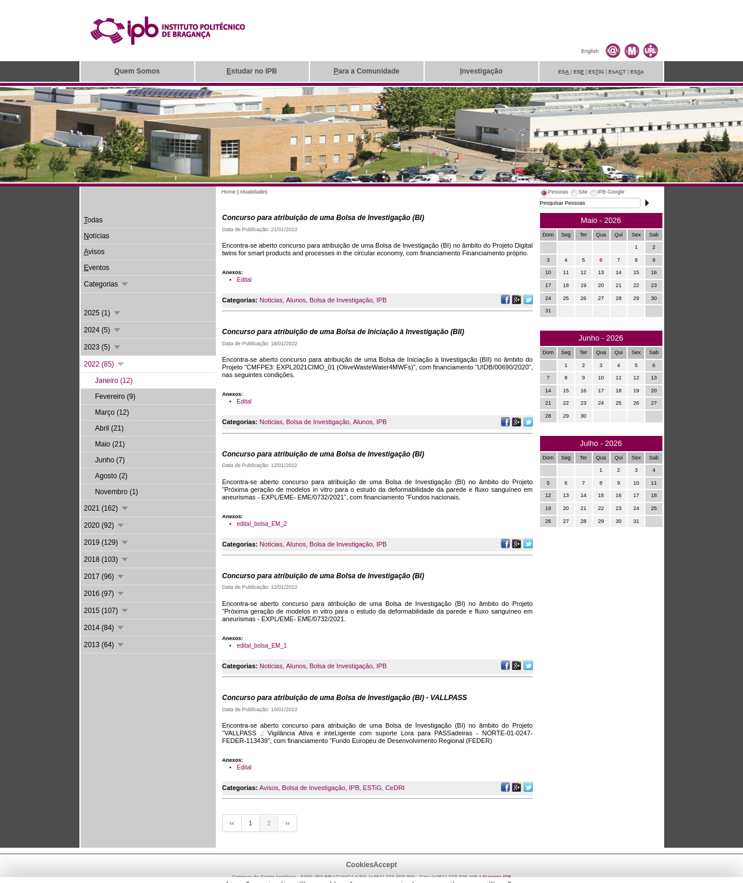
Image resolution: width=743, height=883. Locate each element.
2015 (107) (106, 610)
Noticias (270, 300)
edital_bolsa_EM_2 (262, 524)
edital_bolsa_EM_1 (262, 645)
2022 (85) (105, 364)
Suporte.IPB (497, 877)
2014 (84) (105, 627)
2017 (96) (105, 576)
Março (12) (112, 412)
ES (563, 72)
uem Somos (136, 71)
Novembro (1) (116, 492)
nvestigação (481, 71)
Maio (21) (110, 444)
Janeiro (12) (114, 380)
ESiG (596, 72)
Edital (244, 279)
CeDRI (395, 787)
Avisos (268, 787)
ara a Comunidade (366, 71)
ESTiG (372, 787)
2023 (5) (103, 347)
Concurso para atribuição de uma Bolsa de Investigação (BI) (323, 218)
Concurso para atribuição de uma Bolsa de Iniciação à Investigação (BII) (343, 332)
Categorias (106, 284)
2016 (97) (105, 593)
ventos (96, 268)
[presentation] (554, 193)
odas (93, 220)
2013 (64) (105, 644)
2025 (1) (103, 313)
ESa (637, 72)
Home (229, 192)
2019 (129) (106, 542)
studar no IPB (251, 71)
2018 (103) (106, 559)
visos (94, 252)
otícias (96, 236)
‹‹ (232, 823)
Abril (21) (109, 428)
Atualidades (253, 192)
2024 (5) (103, 330)
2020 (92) (105, 525)
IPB (382, 300)
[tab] (554, 193)
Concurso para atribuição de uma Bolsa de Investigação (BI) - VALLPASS (344, 698)
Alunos (296, 300)
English (590, 51)
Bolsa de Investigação (341, 300)
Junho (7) (110, 460)
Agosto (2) (111, 476)
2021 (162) (106, 508)
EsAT (617, 72)
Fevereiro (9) (115, 396)
